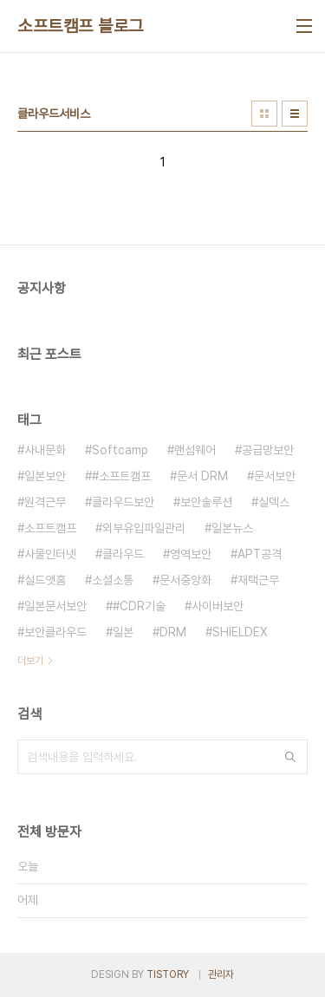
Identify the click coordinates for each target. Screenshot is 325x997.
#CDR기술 (139, 606)
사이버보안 (218, 606)
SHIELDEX (240, 632)
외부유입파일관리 (143, 528)
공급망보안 (268, 450)
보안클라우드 (55, 632)
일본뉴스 (232, 528)
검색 (290, 756)
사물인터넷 (50, 554)
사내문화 (45, 450)
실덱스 (273, 502)
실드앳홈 (45, 580)
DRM (172, 632)
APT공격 (259, 554)
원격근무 (45, 502)
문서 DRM (202, 476)
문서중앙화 (185, 580)
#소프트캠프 (121, 476)
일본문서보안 (55, 606)
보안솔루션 (206, 502)
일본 (123, 632)
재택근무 (258, 580)
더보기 (30, 661)
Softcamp (120, 450)
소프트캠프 (50, 528)
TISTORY (167, 974)
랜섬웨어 (195, 450)
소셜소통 (112, 580)
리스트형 (295, 114)
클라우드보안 (123, 502)
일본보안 (45, 476)
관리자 (221, 974)
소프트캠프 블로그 (80, 26)
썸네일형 (264, 114)
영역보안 (190, 554)
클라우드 (123, 554)
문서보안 (275, 476)
